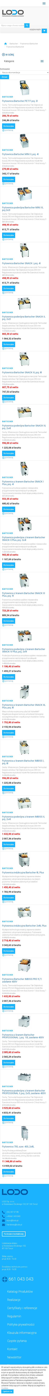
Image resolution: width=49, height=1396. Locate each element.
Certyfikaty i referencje (22, 1308)
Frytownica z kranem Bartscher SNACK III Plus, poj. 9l (23, 594)
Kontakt (12, 1349)
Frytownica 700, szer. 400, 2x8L (18, 1146)
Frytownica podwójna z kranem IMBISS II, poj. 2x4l (23, 818)
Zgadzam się (7, 1391)
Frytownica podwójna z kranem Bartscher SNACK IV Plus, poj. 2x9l (23, 650)
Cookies (4, 1388)
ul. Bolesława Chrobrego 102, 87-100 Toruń (20, 1204)
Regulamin (14, 1316)
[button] (44, 31)
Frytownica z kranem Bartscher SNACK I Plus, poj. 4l (23, 483)
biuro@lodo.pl (12, 1220)
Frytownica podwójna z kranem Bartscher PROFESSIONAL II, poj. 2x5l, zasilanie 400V (24, 1092)
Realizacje (13, 1300)
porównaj (7, 130)
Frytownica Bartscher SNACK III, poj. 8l (22, 372)
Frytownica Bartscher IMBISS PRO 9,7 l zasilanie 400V (22, 980)
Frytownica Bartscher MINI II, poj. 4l (20, 154)
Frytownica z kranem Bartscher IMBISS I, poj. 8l (23, 762)
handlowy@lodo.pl (14, 1225)
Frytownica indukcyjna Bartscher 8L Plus (23, 872)
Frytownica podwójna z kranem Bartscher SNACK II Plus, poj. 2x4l (23, 538)
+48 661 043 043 (13, 1216)
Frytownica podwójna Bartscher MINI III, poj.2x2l (22, 208)
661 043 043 (21, 1279)
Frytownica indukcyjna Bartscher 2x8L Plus (24, 925)
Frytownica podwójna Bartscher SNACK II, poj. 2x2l (23, 318)
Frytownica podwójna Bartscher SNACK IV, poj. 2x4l (24, 427)
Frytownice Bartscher (29, 44)
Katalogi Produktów (20, 1291)
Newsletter (14, 1357)
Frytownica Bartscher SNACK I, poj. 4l (21, 263)
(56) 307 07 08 (12, 1212)
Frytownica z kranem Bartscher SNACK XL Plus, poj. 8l (24, 706)
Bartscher (14, 44)
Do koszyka (9, 126)
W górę (8, 54)
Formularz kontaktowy (14, 1234)
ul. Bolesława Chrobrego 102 (14, 1246)
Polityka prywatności (20, 1324)
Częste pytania (17, 1341)
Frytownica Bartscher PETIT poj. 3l (20, 101)
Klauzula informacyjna (22, 1333)
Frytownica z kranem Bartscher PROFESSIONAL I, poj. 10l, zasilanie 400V (23, 1036)
